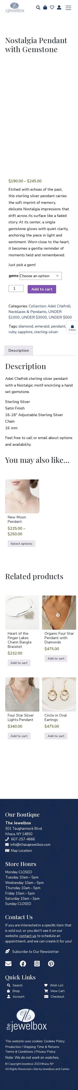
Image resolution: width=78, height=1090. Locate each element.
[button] (37, 8)
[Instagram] (37, 964)
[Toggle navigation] (68, 8)
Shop (16, 991)
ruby (12, 331)
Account (19, 997)
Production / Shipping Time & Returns (32, 1047)
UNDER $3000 (34, 317)
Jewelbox (49, 1069)
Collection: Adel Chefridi (49, 306)
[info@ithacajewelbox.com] (7, 844)
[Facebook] (24, 964)
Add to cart (41, 289)
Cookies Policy (54, 1041)
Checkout (57, 997)
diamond (26, 326)
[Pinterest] (51, 964)
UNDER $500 (60, 317)
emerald (42, 326)
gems (14, 275)
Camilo (65, 1069)
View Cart (57, 991)
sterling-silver (46, 331)
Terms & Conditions (19, 1052)
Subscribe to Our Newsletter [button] (35, 951)
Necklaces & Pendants (28, 311)
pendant (58, 326)
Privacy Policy (46, 1052)
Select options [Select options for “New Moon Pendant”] (21, 544)
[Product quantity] (16, 288)
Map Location (21, 850)
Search (17, 985)
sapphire (25, 331)
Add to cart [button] (19, 663)
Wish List (56, 985)
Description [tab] (19, 350)
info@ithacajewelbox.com (30, 844)
